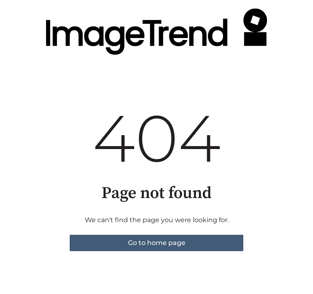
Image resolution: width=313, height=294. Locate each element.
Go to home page (156, 243)
